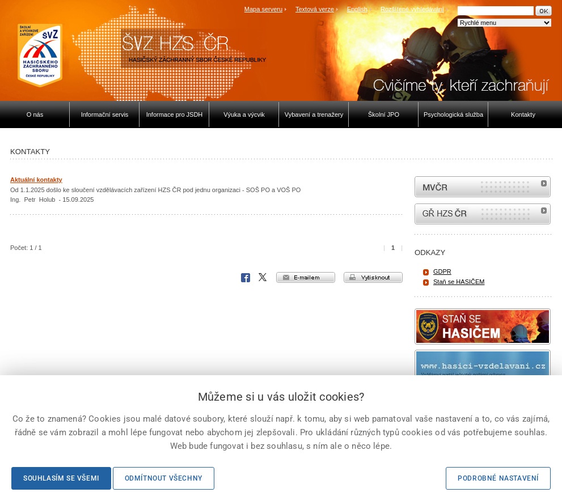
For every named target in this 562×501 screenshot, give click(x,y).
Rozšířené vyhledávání (412, 9)
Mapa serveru (263, 9)
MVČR (483, 186)
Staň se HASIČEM (458, 281)
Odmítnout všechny (163, 478)
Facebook (245, 277)
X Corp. (263, 277)
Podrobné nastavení (498, 478)
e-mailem (305, 277)
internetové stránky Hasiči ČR (483, 213)
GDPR (442, 271)
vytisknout (373, 277)
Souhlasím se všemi (61, 478)
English (357, 9)
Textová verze (314, 9)
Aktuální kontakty (36, 179)
